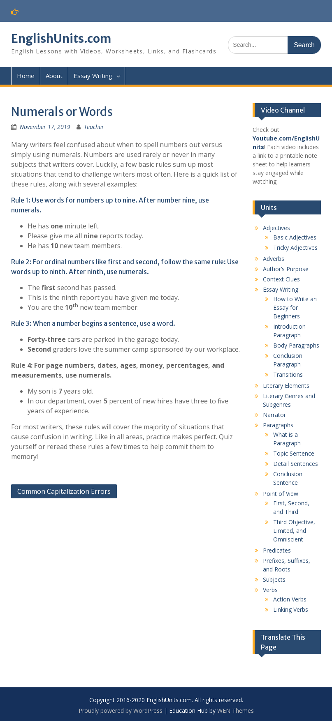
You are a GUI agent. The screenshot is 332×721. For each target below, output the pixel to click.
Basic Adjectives (294, 237)
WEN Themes (235, 710)
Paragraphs (278, 425)
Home (26, 75)
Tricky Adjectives (295, 247)
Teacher (94, 127)
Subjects (274, 579)
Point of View (280, 494)
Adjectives (276, 228)
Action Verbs (289, 599)
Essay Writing (93, 75)
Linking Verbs (290, 609)
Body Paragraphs (296, 345)
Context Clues (281, 279)
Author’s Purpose (286, 269)
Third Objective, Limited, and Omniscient (294, 530)
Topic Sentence (293, 453)
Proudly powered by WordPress (121, 710)
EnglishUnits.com (61, 38)
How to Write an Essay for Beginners (295, 307)
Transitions (288, 374)
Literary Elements (286, 385)
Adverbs (273, 259)
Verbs (270, 590)
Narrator (274, 415)
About (54, 75)
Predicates (277, 550)
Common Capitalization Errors (64, 491)
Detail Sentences (295, 464)
